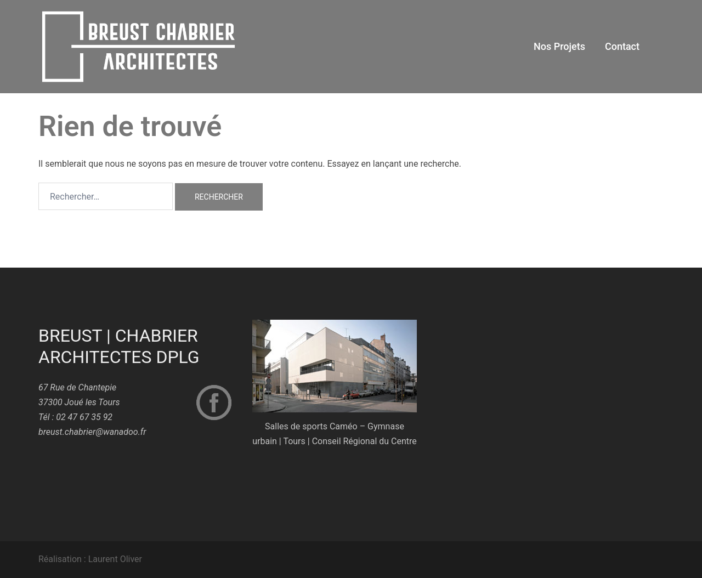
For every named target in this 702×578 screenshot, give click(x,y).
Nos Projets (559, 46)
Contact (622, 46)
